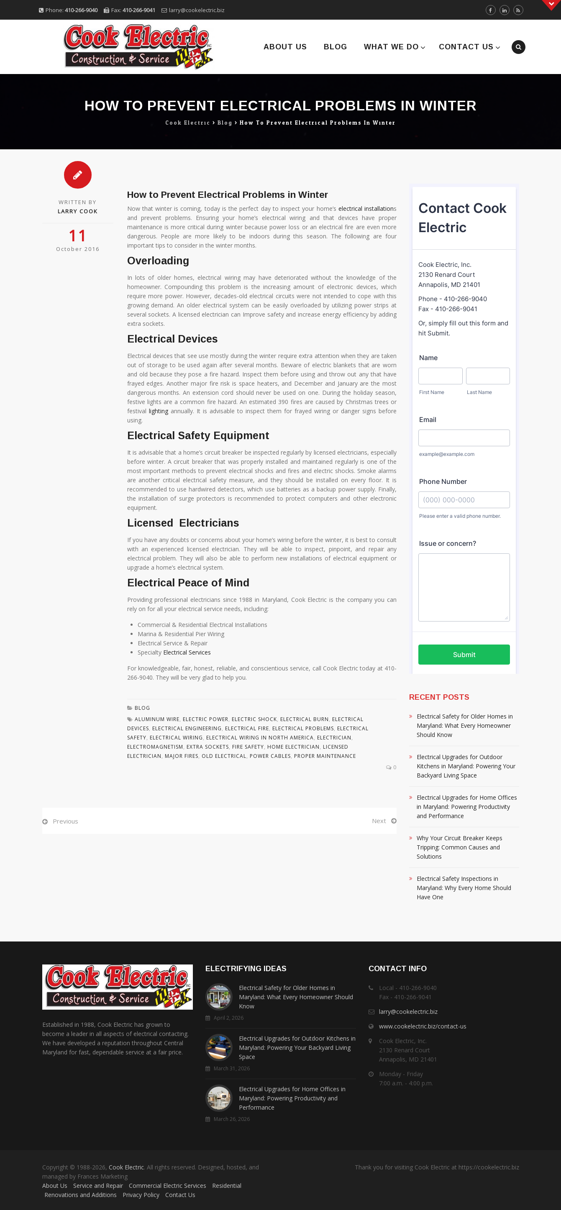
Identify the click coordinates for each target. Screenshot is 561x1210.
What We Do (391, 47)
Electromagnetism (155, 746)
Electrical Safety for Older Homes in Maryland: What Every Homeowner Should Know (465, 725)
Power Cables (270, 756)
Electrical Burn (304, 719)
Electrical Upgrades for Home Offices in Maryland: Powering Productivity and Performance (467, 806)
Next (379, 820)
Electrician (334, 737)
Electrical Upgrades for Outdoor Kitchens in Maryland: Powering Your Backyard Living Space (466, 766)
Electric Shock (254, 719)
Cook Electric (126, 1167)
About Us (285, 47)
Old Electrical (224, 756)
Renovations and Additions (80, 1195)
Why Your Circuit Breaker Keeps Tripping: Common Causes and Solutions (459, 847)
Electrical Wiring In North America (260, 737)
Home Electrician (293, 746)
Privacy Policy (141, 1195)
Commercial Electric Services (167, 1186)
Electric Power (205, 719)
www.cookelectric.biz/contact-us (422, 1026)
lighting (158, 411)
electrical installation (366, 208)
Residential (226, 1186)
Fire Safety (248, 746)
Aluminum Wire (157, 719)
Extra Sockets (208, 746)
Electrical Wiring (176, 737)
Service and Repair (98, 1186)
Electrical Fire (247, 728)
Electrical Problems (303, 728)
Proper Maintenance (325, 756)
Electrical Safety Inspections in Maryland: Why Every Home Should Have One (464, 888)
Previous (65, 821)
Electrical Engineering (187, 728)
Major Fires (181, 756)
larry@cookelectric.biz (197, 10)
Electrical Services (187, 652)
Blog (335, 47)
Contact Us (466, 47)
